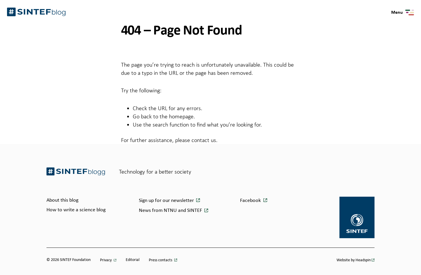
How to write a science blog (76, 210)
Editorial (132, 260)
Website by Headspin (354, 260)
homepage (181, 116)
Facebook (250, 200)
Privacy (106, 260)
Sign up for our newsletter (167, 200)
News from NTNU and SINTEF (171, 210)
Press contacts (161, 260)
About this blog (62, 200)
